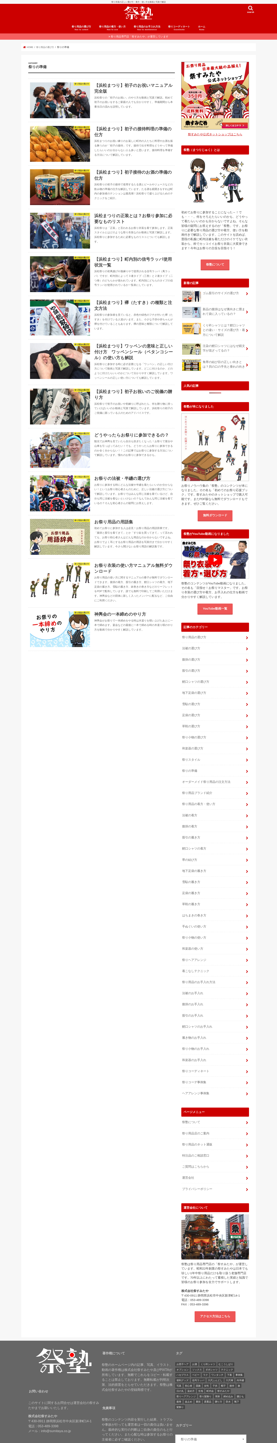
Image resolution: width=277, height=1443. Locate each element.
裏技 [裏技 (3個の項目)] (198, 1381)
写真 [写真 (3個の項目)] (178, 1365)
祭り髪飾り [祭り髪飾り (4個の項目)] (205, 1376)
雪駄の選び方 (191, 703)
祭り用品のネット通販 (197, 1126)
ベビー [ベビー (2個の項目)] (195, 1354)
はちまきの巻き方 (194, 906)
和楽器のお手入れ (194, 1044)
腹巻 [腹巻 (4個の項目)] (178, 1381)
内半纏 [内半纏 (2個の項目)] (240, 1360)
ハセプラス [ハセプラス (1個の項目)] (182, 1354)
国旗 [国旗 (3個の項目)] (198, 1365)
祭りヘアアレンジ (194, 948)
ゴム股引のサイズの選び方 (210, 298)
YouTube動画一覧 (215, 611)
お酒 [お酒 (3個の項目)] (194, 1344)
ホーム (201, 32)
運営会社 (188, 1158)
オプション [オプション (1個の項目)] (182, 1349)
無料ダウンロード (215, 517)
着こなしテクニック (195, 959)
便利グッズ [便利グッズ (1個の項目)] (182, 1360)
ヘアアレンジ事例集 (195, 1076)
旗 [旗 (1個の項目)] (239, 1365)
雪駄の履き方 (191, 874)
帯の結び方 (189, 852)
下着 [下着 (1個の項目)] (229, 1354)
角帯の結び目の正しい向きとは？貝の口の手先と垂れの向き (213, 367)
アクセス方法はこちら (215, 1296)
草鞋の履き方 (191, 895)
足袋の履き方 (191, 884)
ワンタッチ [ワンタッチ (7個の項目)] (217, 1354)
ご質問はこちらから (195, 1147)
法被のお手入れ (192, 980)
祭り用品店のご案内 (195, 1115)
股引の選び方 (191, 671)
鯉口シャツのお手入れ (197, 1012)
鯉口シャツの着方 (194, 841)
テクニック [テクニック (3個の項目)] (227, 1349)
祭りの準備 (189, 767)
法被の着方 (189, 810)
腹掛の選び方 (191, 660)
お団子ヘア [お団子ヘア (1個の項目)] (182, 1344)
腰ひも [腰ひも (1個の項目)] (240, 1376)
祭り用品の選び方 (81, 32)
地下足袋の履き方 (194, 863)
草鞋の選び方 (191, 724)
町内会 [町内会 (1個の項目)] (210, 1370)
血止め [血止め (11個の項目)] (188, 1381)
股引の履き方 (191, 831)
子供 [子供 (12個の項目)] (215, 1365)
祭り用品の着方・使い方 (112, 32)
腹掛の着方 (189, 820)
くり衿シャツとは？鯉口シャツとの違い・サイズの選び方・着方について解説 (213, 332)
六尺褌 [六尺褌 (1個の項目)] (229, 1360)
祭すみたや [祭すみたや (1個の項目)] (223, 1370)
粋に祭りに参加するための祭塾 (136, 1438)
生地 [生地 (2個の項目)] (200, 1370)
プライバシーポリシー (197, 1168)
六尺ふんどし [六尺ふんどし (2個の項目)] (215, 1360)
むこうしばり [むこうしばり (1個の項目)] (226, 1344)
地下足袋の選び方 (194, 692)
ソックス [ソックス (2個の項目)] (197, 1349)
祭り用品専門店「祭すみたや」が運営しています (139, 40)
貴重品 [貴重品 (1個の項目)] (207, 1381)
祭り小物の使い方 (194, 927)
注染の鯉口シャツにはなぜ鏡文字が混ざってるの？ (213, 351)
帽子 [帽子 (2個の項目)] (223, 1365)
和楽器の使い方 (192, 937)
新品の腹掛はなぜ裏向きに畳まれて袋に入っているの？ (213, 315)
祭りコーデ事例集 (194, 1065)
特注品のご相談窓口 (195, 1136)
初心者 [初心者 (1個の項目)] (188, 1365)
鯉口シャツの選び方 (195, 682)
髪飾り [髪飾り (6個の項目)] (180, 1387)
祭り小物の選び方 (194, 735)
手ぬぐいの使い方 (194, 916)
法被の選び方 (191, 650)
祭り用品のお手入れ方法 (147, 32)
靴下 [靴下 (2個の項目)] (236, 1381)
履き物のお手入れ (194, 1023)
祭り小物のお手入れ (195, 1033)
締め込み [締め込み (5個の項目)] (228, 1376)
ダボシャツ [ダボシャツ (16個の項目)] (211, 1349)
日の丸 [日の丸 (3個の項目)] (180, 1370)
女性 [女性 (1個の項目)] (206, 1365)
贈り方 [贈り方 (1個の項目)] (218, 1381)
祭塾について (215, 268)
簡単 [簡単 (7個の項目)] (217, 1376)
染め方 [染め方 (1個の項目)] (191, 1370)
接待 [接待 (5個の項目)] (231, 1365)
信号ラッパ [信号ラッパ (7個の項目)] (198, 1360)
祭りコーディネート (179, 32)
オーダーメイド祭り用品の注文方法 (206, 778)
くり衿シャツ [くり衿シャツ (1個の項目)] (208, 1344)
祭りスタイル (191, 756)
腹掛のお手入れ (192, 991)
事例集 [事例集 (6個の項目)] (239, 1354)
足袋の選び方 (191, 714)
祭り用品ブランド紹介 (197, 788)
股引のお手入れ (192, 1001)
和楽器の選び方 (192, 746)
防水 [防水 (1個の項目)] (228, 1381)
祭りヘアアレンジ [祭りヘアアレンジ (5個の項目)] (186, 1376)
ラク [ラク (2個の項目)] (205, 1354)
